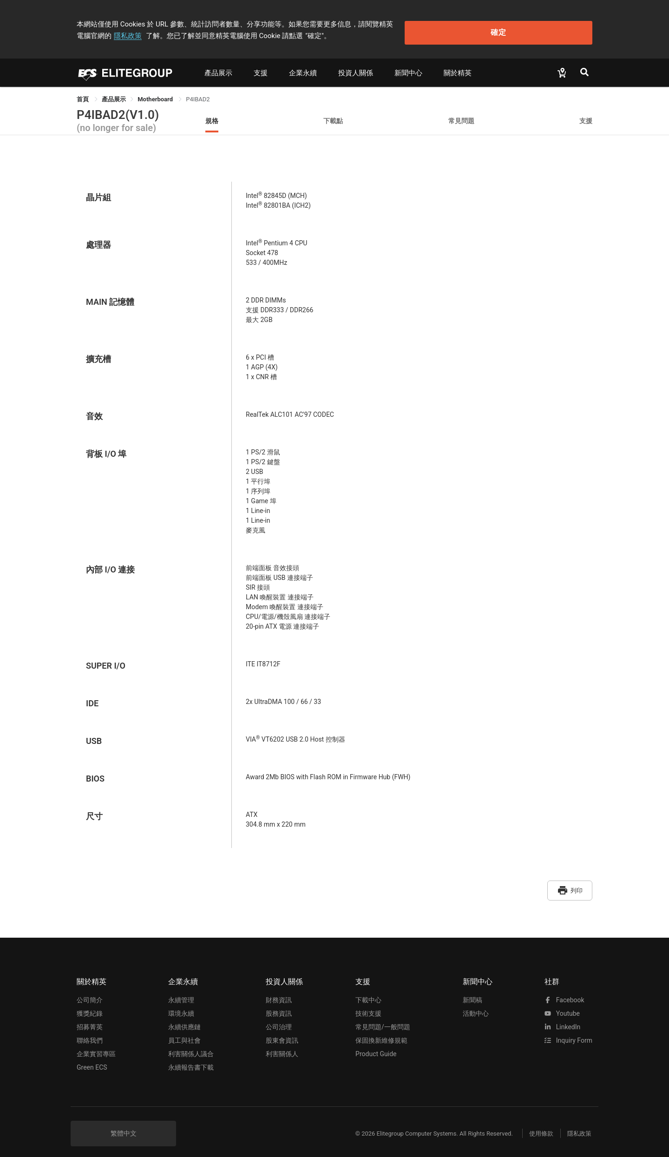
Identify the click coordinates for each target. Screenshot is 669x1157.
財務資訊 (279, 992)
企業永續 (303, 68)
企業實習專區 (96, 1046)
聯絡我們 (90, 1032)
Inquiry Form (568, 1032)
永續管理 (181, 992)
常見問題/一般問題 (382, 1019)
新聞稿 (472, 992)
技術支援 (368, 1005)
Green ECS (92, 1059)
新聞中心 (408, 68)
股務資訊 (279, 1005)
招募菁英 (90, 1019)
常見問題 (461, 116)
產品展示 (218, 68)
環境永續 (181, 1005)
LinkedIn (562, 1019)
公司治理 (279, 1019)
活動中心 (476, 1005)
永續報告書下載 (191, 1059)
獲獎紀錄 (90, 1005)
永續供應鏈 (184, 1019)
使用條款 (534, 1125)
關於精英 (458, 68)
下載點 (333, 116)
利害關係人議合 (191, 1046)
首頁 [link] (83, 94)
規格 (211, 116)
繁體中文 (124, 1125)
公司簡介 (90, 992)
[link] (114, 94)
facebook (564, 992)
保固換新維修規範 (381, 1032)
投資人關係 (355, 68)
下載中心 (368, 992)
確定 (545, 28)
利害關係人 (282, 1046)
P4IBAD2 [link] (198, 94)
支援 (261, 68)
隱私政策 (444, 22)
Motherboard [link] (156, 94)
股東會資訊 (282, 1032)
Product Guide (375, 1046)
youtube (562, 1005)
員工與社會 (184, 1032)
